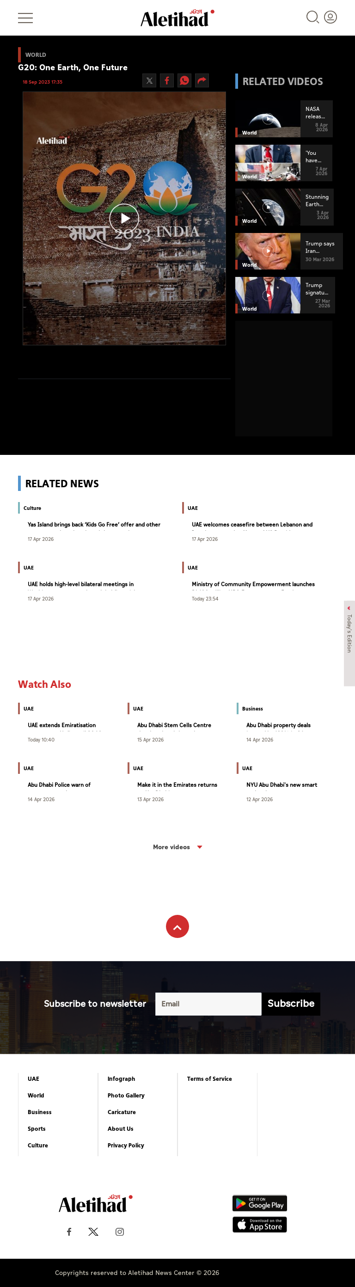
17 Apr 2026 (41, 539)
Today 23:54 (205, 598)
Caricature (122, 1112)
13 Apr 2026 (150, 799)
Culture (38, 1145)
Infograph (121, 1079)
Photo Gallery (126, 1095)
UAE (33, 1079)
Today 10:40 (41, 739)
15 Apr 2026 (150, 739)
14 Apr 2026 (259, 739)
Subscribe (291, 1003)
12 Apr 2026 (259, 799)
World (36, 1095)
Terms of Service (209, 1079)
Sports (37, 1129)
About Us (121, 1129)
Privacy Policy (126, 1145)
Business (40, 1112)
